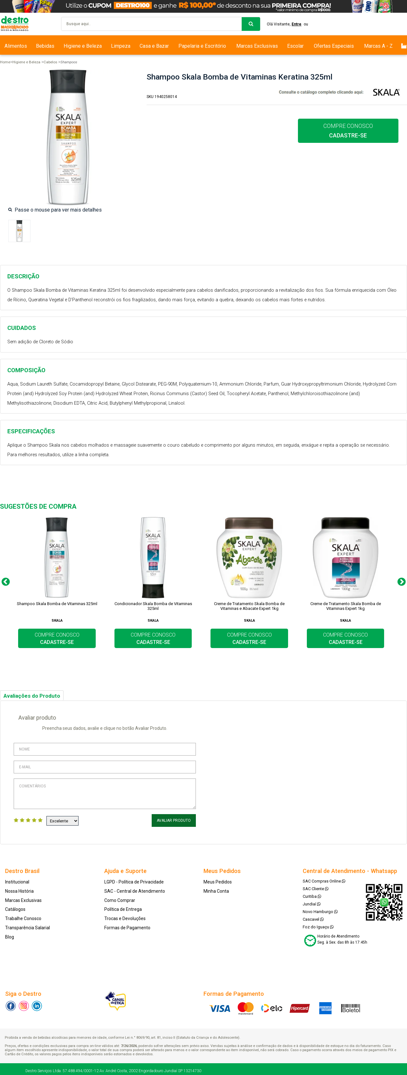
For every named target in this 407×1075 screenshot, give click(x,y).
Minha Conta (216, 891)
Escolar (295, 46)
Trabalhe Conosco (23, 918)
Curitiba (312, 896)
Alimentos (15, 46)
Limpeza (120, 46)
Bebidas (45, 46)
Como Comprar (119, 900)
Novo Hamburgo (320, 911)
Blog (9, 936)
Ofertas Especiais (334, 46)
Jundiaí (312, 904)
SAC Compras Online (324, 881)
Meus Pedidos (218, 881)
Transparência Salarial (27, 927)
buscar (251, 24)
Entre (296, 24)
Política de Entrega (123, 909)
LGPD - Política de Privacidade (134, 881)
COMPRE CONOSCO (348, 131)
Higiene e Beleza (83, 46)
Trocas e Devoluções (125, 918)
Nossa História (19, 891)
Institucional (17, 881)
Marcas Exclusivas (257, 46)
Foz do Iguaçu (318, 927)
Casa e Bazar (154, 46)
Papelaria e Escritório (202, 46)
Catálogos (15, 909)
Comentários (105, 793)
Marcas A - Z (378, 46)
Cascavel (313, 919)
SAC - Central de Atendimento (134, 891)
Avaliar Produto (174, 820)
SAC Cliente (315, 888)
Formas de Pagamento (127, 927)
